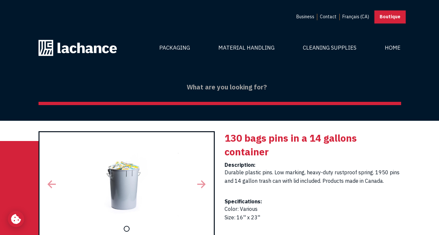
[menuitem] (305, 17)
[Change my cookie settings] (16, 219)
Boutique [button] (390, 17)
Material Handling (246, 47)
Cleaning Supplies (329, 47)
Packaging (174, 47)
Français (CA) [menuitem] (355, 17)
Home (392, 47)
